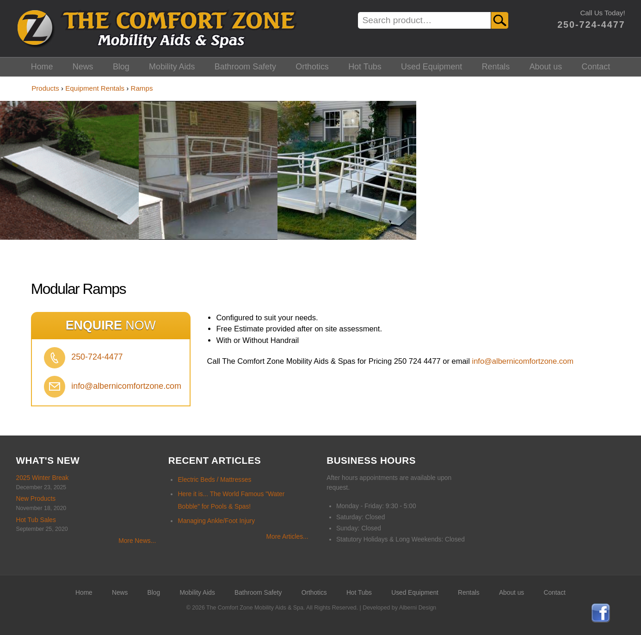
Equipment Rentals (94, 88)
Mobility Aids (172, 66)
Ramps (142, 88)
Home (42, 66)
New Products (36, 498)
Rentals (496, 66)
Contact (596, 66)
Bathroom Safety (245, 66)
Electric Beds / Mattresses (214, 479)
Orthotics (312, 66)
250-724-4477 (591, 24)
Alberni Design (417, 607)
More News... (137, 540)
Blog (121, 66)
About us (546, 66)
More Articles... (287, 536)
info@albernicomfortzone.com (126, 386)
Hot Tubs (365, 66)
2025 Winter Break (42, 477)
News (83, 66)
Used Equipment (431, 66)
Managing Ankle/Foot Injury (216, 520)
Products (45, 88)
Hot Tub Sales (36, 520)
